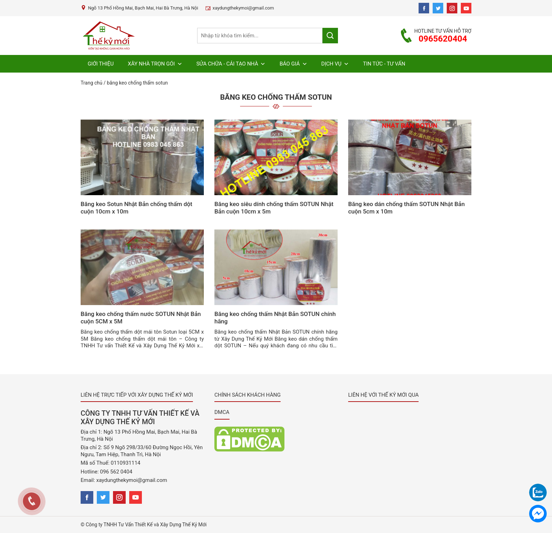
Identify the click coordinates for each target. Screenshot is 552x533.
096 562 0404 (116, 472)
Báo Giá (293, 64)
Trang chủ (91, 83)
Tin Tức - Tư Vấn (384, 64)
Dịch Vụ (335, 64)
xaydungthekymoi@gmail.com (131, 480)
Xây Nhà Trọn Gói (155, 64)
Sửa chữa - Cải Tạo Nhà (231, 64)
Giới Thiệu (101, 64)
